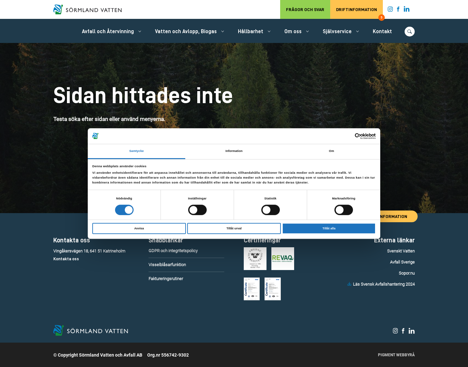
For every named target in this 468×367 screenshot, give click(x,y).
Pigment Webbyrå (396, 355)
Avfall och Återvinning (108, 31)
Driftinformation (359, 13)
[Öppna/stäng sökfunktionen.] (410, 31)
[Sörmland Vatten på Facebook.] (398, 10)
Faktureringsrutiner (166, 278)
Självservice (337, 31)
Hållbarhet (250, 31)
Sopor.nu (407, 273)
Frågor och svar (305, 9)
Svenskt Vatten (401, 251)
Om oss (293, 31)
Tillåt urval (234, 228)
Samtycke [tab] (136, 151)
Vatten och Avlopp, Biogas (186, 31)
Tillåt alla (328, 228)
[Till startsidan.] (90, 9)
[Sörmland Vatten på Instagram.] (390, 10)
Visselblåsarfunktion (167, 264)
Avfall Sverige (402, 262)
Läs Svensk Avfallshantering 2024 (384, 284)
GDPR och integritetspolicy (173, 250)
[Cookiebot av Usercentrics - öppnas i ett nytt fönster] (347, 136)
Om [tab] (331, 151)
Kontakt (382, 31)
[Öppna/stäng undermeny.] (140, 31)
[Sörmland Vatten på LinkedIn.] (407, 10)
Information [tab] (234, 151)
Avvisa (139, 228)
